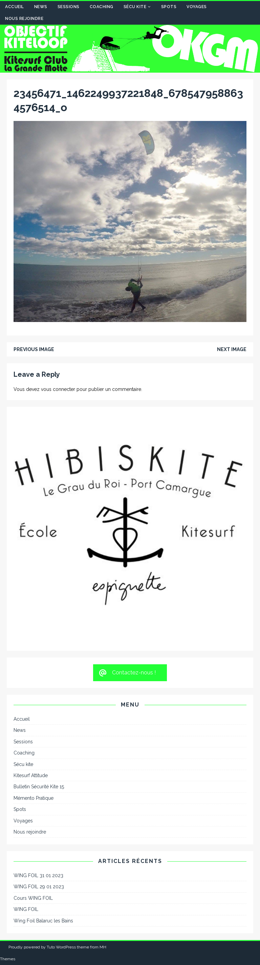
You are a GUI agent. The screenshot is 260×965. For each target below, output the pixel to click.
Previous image (34, 349)
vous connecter (58, 389)
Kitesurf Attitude (31, 775)
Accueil (14, 6)
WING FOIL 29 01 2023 (39, 886)
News (40, 6)
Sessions (69, 6)
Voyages (197, 6)
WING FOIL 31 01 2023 (38, 875)
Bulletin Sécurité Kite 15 (39, 786)
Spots (169, 6)
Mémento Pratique (33, 798)
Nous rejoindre (24, 18)
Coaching (101, 6)
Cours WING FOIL (33, 898)
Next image (231, 349)
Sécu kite (135, 6)
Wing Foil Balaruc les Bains (43, 920)
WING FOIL (26, 909)
